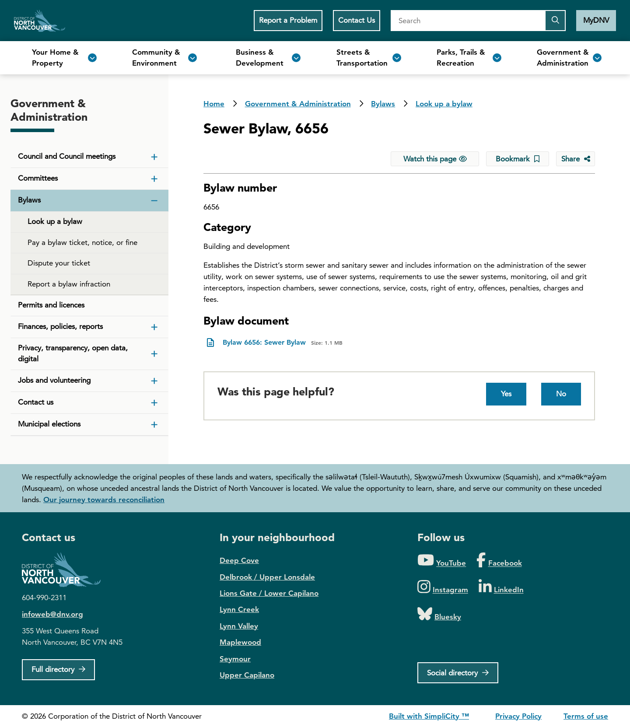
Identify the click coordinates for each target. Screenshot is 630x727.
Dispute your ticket (59, 263)
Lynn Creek (239, 609)
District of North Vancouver (65, 569)
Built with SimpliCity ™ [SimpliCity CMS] (429, 716)
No (561, 393)
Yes (506, 393)
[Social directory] (457, 672)
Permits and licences (51, 305)
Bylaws (383, 103)
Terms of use (586, 716)
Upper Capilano (247, 675)
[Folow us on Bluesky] (439, 614)
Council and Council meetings (67, 156)
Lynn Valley (239, 626)
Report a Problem (288, 20)
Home (39, 20)
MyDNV (596, 20)
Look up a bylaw (444, 103)
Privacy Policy (518, 716)
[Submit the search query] (555, 20)
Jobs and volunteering (54, 380)
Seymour (235, 658)
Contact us (35, 402)
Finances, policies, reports (60, 326)
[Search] (468, 20)
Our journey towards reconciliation (103, 499)
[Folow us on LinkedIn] (501, 587)
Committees (38, 178)
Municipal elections (49, 423)
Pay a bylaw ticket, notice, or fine (82, 242)
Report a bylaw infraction (69, 284)
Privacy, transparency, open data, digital (73, 353)
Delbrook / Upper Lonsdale (267, 577)
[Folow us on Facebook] (499, 560)
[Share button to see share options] (575, 158)
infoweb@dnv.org (52, 614)
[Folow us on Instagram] (442, 587)
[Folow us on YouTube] (441, 560)
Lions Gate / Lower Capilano (269, 593)
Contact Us (356, 20)
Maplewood (240, 642)
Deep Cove (239, 560)
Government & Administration (298, 103)
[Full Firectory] (58, 669)
